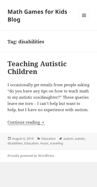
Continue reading (26, 122)
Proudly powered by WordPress (31, 155)
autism (68, 138)
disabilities (15, 143)
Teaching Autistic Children (37, 67)
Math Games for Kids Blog (37, 15)
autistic (80, 138)
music (44, 143)
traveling (56, 143)
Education (48, 138)
